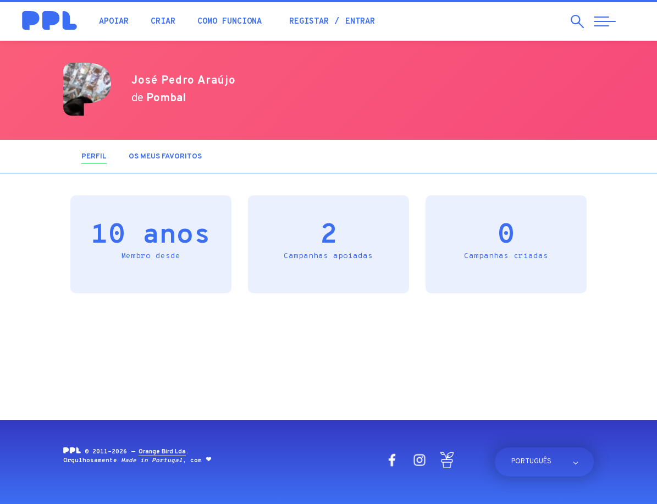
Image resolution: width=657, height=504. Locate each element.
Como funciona (229, 22)
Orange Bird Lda (162, 452)
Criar (163, 22)
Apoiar (114, 22)
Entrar (360, 22)
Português (531, 461)
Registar (309, 22)
